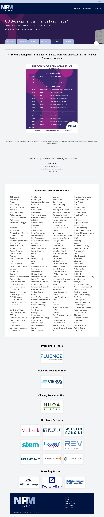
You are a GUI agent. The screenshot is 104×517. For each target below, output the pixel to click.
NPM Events (87, 8)
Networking (45, 41)
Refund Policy (69, 507)
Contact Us (97, 8)
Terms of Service (70, 503)
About (57, 41)
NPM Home (77, 8)
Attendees (22, 41)
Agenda (68, 41)
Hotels (33, 41)
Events (67, 499)
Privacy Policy (69, 505)
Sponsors (10, 41)
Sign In (99, 1)
